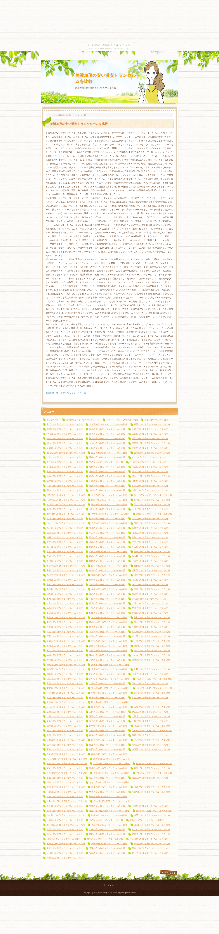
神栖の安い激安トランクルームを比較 (65, 655)
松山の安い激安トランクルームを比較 (148, 462)
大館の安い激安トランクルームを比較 (107, 730)
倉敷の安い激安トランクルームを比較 (107, 490)
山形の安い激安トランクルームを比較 (65, 509)
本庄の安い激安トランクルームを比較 (109, 825)
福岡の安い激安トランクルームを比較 (152, 424)
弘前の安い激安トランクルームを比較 (150, 528)
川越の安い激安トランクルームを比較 (65, 485)
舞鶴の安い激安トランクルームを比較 (65, 858)
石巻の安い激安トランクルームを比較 (65, 627)
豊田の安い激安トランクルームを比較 (152, 551)
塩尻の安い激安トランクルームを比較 (107, 777)
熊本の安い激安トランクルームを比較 (107, 434)
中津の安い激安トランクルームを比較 (109, 693)
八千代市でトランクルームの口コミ (83, 419)
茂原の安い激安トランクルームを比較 (152, 646)
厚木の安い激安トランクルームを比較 (107, 697)
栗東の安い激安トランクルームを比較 (150, 848)
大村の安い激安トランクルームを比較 (105, 839)
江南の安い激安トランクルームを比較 (111, 763)
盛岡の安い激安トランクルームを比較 (150, 485)
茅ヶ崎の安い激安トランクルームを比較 (110, 688)
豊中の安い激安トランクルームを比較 (152, 693)
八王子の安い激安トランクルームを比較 (153, 495)
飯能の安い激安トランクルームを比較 (65, 796)
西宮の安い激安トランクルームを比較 (107, 537)
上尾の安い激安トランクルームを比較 (107, 683)
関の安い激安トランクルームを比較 (64, 839)
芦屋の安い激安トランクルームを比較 (109, 669)
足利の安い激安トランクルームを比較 (107, 674)
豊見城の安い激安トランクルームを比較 (66, 754)
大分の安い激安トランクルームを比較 (65, 471)
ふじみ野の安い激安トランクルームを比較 (67, 759)
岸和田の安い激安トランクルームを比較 (151, 570)
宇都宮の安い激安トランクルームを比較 (151, 443)
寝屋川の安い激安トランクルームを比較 (66, 693)
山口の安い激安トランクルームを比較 (109, 565)
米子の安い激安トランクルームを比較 (65, 547)
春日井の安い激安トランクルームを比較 (66, 589)
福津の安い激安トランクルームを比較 (65, 744)
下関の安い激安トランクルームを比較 (150, 542)
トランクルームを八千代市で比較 (122, 419)
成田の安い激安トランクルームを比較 (65, 533)
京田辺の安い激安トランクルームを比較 (66, 787)
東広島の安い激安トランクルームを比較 (66, 688)
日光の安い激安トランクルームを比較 (109, 843)
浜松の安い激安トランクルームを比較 (107, 457)
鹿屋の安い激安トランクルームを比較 (107, 744)
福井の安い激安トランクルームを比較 (65, 481)
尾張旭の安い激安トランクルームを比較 (151, 792)
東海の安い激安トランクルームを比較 (111, 773)
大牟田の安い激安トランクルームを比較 (66, 617)
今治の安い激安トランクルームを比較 (107, 636)
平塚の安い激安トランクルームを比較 (150, 561)
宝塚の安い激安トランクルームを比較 (65, 613)
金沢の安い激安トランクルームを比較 (107, 467)
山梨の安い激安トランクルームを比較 (150, 481)
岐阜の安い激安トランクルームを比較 (65, 457)
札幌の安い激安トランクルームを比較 (150, 429)
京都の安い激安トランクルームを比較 (65, 429)
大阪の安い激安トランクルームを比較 (65, 424)
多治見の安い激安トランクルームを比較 (151, 556)
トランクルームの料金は (156, 419)
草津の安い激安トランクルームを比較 (65, 542)
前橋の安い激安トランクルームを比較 (109, 589)
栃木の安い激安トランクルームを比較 (107, 547)
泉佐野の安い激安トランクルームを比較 (151, 631)
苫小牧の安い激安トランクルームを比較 (108, 622)
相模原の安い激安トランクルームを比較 (151, 660)
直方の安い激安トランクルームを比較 (154, 763)
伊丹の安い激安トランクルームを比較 (65, 603)
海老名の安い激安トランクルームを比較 (110, 664)
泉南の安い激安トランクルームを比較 (107, 853)
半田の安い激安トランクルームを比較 (65, 683)
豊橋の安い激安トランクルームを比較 (107, 471)
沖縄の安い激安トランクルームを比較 (65, 434)
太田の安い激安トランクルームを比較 (154, 688)
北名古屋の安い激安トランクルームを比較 (67, 801)
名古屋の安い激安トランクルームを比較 (108, 424)
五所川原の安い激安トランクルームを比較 (67, 773)
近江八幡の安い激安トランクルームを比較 (109, 810)
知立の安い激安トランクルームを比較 (65, 679)
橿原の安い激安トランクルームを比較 (65, 674)
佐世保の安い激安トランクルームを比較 (110, 514)
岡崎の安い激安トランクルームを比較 (65, 490)
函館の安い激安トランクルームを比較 (107, 542)
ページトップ (169, 873)
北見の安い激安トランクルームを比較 (152, 669)
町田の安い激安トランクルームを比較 (107, 448)
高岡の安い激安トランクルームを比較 (65, 580)
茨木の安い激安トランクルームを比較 (150, 584)
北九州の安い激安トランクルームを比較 (66, 495)
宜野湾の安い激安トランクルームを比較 (151, 834)
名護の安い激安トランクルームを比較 (65, 650)
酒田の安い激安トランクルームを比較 (152, 726)
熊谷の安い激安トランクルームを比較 (107, 580)
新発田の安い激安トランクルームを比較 (108, 768)
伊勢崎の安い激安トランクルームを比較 (66, 702)
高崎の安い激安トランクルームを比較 (152, 500)
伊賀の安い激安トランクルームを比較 (150, 711)
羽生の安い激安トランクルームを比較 (107, 735)
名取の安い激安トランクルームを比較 (65, 777)
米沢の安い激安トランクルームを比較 (65, 848)
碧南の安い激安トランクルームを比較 (109, 815)
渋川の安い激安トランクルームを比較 (150, 806)
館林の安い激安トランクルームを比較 (109, 754)
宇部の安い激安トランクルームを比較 (109, 641)
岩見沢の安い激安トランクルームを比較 (149, 839)
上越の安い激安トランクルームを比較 (107, 584)
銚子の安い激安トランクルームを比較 (152, 815)
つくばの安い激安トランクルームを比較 (66, 523)
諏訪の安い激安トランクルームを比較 (65, 697)
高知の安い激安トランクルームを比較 (109, 504)
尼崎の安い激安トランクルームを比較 (152, 589)
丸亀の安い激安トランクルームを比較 (65, 721)
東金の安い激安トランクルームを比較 (152, 650)
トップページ (51, 115)
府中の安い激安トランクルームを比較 (152, 622)
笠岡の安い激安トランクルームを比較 (107, 711)
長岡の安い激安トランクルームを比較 (150, 518)
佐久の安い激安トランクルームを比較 (107, 627)
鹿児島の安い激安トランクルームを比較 (66, 452)
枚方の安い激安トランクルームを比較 (107, 533)
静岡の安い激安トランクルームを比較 (150, 448)
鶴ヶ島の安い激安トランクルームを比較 (66, 815)
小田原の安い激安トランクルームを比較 (108, 551)
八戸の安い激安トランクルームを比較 (109, 523)
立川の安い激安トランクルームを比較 (107, 443)
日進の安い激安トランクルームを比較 (152, 787)
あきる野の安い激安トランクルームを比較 (109, 782)
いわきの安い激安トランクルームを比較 (66, 707)
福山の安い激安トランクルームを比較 (150, 471)
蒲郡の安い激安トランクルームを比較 (65, 829)
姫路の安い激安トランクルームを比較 (109, 452)
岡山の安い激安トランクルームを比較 (65, 443)
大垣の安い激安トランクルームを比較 (150, 603)
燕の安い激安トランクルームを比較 (106, 820)
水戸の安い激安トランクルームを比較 (109, 495)
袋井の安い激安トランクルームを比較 (107, 631)
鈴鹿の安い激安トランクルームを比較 (107, 603)
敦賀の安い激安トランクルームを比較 (150, 777)
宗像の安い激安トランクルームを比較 (152, 707)
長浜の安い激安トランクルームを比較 (65, 631)
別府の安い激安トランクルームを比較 (150, 674)
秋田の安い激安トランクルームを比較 (150, 509)
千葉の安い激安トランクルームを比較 (150, 438)
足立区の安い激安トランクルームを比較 (151, 655)
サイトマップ (109, 885)
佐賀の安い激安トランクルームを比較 (150, 467)
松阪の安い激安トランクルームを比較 (107, 613)
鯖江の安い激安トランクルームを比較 (107, 806)
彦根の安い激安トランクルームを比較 (107, 556)
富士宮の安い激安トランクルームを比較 (108, 646)
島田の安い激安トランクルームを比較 (65, 735)
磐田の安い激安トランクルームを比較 (150, 613)
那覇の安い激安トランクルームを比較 (65, 598)
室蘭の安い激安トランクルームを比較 (65, 711)
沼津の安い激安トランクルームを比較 (109, 500)
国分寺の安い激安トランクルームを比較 (110, 702)
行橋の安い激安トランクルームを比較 (65, 820)
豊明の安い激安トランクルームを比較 (154, 810)
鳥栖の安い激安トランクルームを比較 (107, 792)
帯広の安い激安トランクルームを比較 (150, 547)
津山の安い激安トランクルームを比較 (154, 679)
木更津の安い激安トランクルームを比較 (66, 565)
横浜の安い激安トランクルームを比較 (107, 429)
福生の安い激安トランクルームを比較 (65, 726)
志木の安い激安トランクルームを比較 (65, 584)
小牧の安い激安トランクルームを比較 (150, 627)
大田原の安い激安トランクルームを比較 (108, 650)
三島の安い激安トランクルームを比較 (109, 617)
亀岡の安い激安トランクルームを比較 (107, 834)
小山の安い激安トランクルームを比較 (107, 598)
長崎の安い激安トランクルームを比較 (152, 452)
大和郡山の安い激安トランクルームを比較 (152, 730)
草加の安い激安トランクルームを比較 (152, 617)
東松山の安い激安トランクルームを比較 (66, 843)
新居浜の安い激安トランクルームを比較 (66, 641)
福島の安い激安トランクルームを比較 (65, 608)
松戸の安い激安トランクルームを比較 (65, 537)
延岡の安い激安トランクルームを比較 (65, 646)
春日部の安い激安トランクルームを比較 (66, 575)
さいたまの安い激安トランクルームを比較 (109, 679)
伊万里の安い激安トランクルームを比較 (151, 749)
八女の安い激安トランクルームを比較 (65, 792)
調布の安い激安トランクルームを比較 (109, 575)
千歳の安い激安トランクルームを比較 (150, 721)
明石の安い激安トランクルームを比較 (65, 594)
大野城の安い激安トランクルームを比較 (151, 716)
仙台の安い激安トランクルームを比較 (65, 438)
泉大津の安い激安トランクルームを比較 (108, 726)
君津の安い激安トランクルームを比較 (107, 848)
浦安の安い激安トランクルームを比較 (152, 575)
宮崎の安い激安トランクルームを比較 (107, 476)
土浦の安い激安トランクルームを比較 (152, 641)
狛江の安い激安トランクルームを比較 (65, 730)
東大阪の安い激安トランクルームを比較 (151, 636)
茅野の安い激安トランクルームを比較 (150, 735)
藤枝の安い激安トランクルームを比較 (152, 565)
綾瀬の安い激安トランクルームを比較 (65, 810)
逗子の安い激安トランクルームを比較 (107, 721)
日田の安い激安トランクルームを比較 (152, 825)
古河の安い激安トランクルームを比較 (65, 660)
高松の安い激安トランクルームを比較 (65, 528)
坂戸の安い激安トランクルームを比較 (109, 740)
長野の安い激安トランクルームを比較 (107, 509)
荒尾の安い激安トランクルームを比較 (150, 744)
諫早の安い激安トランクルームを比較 (107, 655)
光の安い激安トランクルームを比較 (149, 457)
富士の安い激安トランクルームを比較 (150, 697)
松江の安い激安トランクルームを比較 (150, 580)
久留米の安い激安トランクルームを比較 (66, 500)
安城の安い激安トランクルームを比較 (65, 556)
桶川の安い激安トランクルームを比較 (109, 787)
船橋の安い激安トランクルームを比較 (65, 476)
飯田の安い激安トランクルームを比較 (107, 749)
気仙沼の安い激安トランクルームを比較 (112, 801)
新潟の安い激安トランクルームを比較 (65, 448)
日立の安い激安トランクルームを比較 (150, 683)
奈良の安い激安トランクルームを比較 (65, 462)
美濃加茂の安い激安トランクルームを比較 (66, 393)
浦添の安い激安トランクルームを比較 (107, 716)
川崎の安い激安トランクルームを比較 (107, 481)
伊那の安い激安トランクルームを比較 (65, 853)
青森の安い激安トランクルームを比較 (107, 528)
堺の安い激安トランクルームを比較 (149, 598)
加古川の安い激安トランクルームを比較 (66, 514)
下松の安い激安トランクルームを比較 (65, 749)
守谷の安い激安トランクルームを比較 (152, 843)
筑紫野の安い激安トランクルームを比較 (112, 759)
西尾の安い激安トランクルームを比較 (65, 636)
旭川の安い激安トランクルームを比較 (65, 518)
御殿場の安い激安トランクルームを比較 (66, 664)
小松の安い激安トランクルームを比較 (154, 773)
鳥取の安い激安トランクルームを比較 (150, 537)
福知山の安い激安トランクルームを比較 (108, 796)
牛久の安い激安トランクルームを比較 (65, 806)
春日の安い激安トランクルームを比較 (152, 768)
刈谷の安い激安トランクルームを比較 (150, 594)
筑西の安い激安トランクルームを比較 (65, 716)
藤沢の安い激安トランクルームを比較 (107, 485)
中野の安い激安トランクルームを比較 (65, 622)
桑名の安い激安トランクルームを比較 (107, 594)
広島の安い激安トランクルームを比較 (150, 434)
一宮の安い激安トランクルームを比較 (107, 608)
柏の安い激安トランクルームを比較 (106, 462)
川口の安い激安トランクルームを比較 (150, 533)
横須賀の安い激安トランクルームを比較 (66, 504)
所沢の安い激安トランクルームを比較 (152, 523)
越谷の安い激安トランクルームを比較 (65, 551)
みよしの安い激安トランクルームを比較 (151, 829)
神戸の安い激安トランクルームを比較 (107, 438)
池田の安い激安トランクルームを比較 (152, 740)
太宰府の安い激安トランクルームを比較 (66, 825)
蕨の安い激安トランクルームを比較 (147, 820)
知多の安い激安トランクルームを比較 (65, 782)
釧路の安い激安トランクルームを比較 (107, 561)
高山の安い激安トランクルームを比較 (65, 834)
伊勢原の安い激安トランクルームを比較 (66, 740)
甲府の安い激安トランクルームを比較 (65, 570)
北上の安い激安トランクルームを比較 (150, 853)
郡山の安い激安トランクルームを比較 (152, 504)
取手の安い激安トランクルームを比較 (109, 707)
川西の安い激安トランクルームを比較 (107, 660)
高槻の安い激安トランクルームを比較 (154, 514)
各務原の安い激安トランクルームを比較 (66, 669)
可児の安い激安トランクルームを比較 (65, 768)
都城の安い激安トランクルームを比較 (107, 570)
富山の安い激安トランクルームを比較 (65, 467)
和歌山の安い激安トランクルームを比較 (151, 476)
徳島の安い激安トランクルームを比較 (150, 490)
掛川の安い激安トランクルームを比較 (65, 561)
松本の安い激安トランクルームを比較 (107, 518)
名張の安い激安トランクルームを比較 (107, 829)
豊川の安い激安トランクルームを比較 (150, 608)
